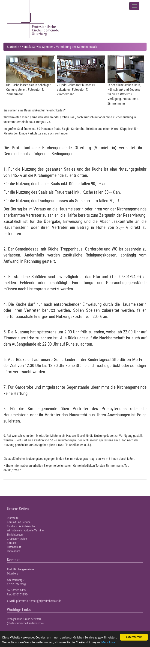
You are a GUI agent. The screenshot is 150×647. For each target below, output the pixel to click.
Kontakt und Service (18, 522)
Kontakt (11, 543)
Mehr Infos (108, 642)
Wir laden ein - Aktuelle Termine (25, 530)
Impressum (13, 551)
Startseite (13, 47)
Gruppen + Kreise (17, 538)
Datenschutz (14, 547)
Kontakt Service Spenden (38, 47)
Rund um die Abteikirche (21, 526)
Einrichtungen (15, 534)
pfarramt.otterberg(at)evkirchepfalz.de (38, 601)
